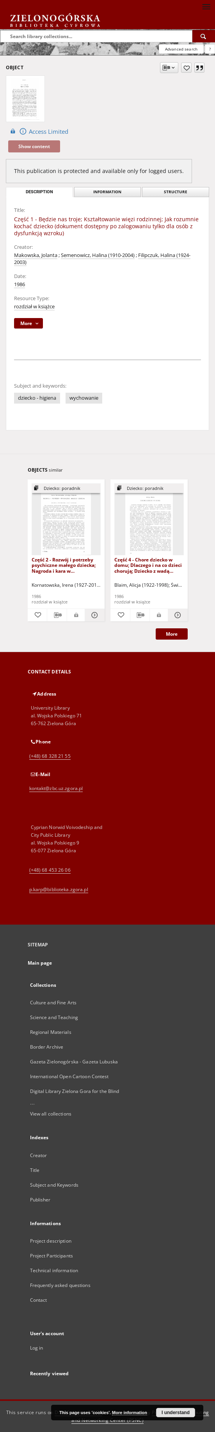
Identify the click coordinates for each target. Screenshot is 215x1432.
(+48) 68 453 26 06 (50, 870)
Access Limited (38, 131)
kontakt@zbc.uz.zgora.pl (56, 788)
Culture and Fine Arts (53, 1002)
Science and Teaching (54, 1017)
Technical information (54, 1270)
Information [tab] (107, 191)
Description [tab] (39, 191)
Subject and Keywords (54, 1185)
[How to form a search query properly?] (210, 49)
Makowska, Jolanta (35, 255)
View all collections (50, 1113)
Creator (38, 1155)
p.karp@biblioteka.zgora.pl (58, 889)
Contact (38, 1300)
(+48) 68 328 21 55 (50, 756)
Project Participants (51, 1255)
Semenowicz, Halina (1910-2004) (98, 255)
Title (35, 1170)
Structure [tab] (175, 191)
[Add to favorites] (186, 68)
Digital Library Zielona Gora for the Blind (74, 1091)
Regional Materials (50, 1032)
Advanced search (181, 49)
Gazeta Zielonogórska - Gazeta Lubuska (74, 1061)
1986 (19, 284)
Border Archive (47, 1047)
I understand (176, 1412)
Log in (36, 1348)
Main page (40, 963)
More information (129, 1412)
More (172, 634)
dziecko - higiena (37, 398)
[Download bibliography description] (57, 615)
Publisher (40, 1199)
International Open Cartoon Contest (69, 1076)
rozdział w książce (34, 306)
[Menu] (206, 6)
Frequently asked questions (60, 1285)
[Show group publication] (66, 488)
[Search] (203, 36)
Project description (50, 1241)
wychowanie (83, 398)
